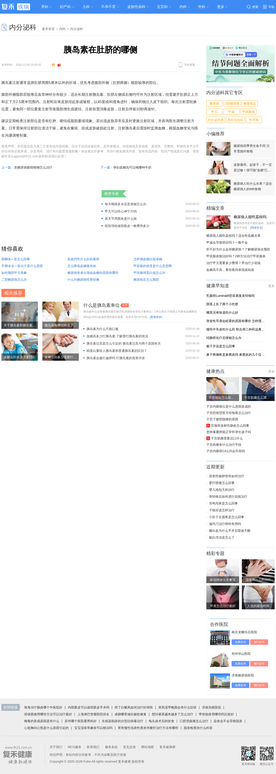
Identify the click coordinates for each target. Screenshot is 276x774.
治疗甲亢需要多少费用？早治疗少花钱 (233, 263)
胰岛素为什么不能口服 (102, 329)
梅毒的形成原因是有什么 (41, 721)
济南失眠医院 (211, 707)
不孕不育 (108, 7)
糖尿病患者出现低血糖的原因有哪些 (92, 273)
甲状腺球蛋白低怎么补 (149, 273)
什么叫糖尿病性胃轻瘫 (83, 279)
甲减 (231, 111)
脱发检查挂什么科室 (198, 728)
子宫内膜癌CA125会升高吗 (225, 451)
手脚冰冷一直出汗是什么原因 (22, 266)
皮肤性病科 (136, 7)
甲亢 (214, 111)
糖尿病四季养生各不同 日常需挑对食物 (252, 148)
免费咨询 (240, 642)
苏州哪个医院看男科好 (81, 721)
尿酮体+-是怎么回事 (15, 259)
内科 (183, 7)
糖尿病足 (249, 103)
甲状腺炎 (248, 111)
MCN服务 (75, 747)
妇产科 (65, 7)
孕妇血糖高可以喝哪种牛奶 (132, 167)
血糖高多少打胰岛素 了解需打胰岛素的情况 (117, 336)
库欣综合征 (235, 120)
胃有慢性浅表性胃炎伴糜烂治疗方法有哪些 (148, 728)
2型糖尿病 (232, 103)
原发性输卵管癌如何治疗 (226, 476)
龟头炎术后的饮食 (161, 721)
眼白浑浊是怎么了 (222, 537)
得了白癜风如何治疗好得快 (134, 707)
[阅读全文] (256, 227)
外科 (201, 7)
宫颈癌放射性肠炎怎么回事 (230, 425)
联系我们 (93, 747)
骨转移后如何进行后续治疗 (228, 496)
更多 (271, 286)
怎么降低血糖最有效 (81, 266)
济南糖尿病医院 (243, 675)
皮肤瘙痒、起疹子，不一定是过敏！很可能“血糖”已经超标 (253, 168)
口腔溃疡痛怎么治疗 (194, 721)
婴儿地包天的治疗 (222, 490)
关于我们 (56, 747)
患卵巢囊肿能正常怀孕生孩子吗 (228, 432)
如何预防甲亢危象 (14, 273)
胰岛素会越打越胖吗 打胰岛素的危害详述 (116, 358)
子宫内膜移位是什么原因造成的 (228, 406)
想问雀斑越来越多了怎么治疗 (172, 714)
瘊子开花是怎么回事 (220, 346)
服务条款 (111, 747)
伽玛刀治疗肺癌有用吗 (225, 524)
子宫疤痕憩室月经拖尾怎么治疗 (228, 413)
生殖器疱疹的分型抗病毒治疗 (122, 721)
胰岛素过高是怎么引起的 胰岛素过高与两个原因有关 (124, 343)
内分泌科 (22, 27)
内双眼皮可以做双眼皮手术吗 (88, 707)
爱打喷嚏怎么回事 (222, 483)
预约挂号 (259, 642)
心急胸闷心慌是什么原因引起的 (46, 728)
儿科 (86, 7)
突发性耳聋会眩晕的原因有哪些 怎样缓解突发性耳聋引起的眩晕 (236, 321)
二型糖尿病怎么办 (14, 279)
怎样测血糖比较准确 (147, 259)
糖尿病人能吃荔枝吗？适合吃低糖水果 (233, 235)
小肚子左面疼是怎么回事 (226, 517)
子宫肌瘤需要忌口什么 (227, 438)
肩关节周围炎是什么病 (121, 218)
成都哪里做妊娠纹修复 (130, 714)
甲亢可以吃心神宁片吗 (121, 211)
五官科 (162, 7)
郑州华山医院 (241, 654)
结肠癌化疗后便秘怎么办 (223, 338)
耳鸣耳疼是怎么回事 (223, 503)
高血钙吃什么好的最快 (83, 259)
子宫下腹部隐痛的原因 (222, 419)
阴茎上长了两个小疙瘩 (222, 304)
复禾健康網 (167, 747)
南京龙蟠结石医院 (244, 632)
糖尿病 (214, 103)
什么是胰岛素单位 (101, 305)
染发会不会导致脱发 (228, 721)
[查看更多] (156, 317)
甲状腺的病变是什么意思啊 (152, 266)
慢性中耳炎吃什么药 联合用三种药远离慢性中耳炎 (236, 329)
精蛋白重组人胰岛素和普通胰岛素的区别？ (117, 351)
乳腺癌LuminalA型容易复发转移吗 (230, 295)
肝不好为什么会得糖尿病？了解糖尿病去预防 (238, 249)
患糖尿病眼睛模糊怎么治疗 (33, 167)
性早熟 (254, 120)
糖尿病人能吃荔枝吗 (250, 217)
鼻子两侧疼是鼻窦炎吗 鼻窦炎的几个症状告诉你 (236, 354)
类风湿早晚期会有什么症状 (177, 707)
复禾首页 (48, 29)
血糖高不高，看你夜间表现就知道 (230, 270)
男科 (45, 7)
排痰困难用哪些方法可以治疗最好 (48, 714)
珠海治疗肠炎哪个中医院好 (43, 707)
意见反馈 (129, 747)
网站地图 (147, 747)
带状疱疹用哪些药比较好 (216, 714)
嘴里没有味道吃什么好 (222, 312)
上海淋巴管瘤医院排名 (93, 714)
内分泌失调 (216, 120)
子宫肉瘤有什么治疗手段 (223, 444)
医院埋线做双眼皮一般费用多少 (127, 226)
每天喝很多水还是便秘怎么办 (125, 204)
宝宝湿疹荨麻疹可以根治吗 (93, 728)
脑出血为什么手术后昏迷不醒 (229, 530)
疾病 (23, 7)
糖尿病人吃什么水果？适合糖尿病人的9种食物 (253, 186)
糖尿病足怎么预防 (146, 279)
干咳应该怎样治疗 (222, 510)
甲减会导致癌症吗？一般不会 (227, 242)
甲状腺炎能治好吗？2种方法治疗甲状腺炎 (236, 256)
